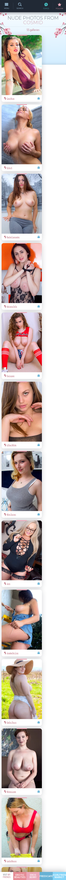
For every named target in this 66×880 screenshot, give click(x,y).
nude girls (50, 812)
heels (35, 822)
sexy (20, 812)
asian (13, 812)
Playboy (16, 817)
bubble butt (47, 817)
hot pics (39, 812)
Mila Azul (29, 812)
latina (27, 822)
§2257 (57, 848)
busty (49, 822)
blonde (26, 817)
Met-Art (35, 817)
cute (42, 822)
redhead (17, 822)
